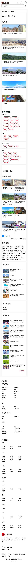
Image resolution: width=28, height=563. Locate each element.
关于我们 (10, 554)
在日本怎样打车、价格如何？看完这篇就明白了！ (17, 280)
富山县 (3, 248)
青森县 (11, 255)
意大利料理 (15, 117)
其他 (12, 120)
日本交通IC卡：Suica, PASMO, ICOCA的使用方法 (17, 285)
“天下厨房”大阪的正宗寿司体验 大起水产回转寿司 (17, 295)
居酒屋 (17, 126)
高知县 (12, 254)
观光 (3, 150)
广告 (9, 556)
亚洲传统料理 (6, 117)
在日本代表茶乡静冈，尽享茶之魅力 (17, 346)
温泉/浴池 (6, 159)
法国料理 (6, 123)
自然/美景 (6, 162)
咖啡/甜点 (6, 120)
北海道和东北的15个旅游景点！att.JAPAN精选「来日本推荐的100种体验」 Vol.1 (13, 62)
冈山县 (7, 246)
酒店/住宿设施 (5, 143)
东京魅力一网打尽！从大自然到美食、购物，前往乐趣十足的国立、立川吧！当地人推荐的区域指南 (17, 331)
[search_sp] (25, 6)
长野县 (7, 250)
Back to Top (14, 561)
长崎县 (11, 252)
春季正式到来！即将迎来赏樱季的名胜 (11, 75)
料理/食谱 (6, 139)
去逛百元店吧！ (13, 290)
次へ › (7, 236)
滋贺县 (15, 257)
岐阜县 (11, 248)
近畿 (3, 512)
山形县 (19, 254)
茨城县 (20, 259)
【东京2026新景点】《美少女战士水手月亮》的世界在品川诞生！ (17, 321)
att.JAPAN (4, 11)
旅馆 (16, 146)
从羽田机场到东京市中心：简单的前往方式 (17, 270)
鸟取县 (19, 246)
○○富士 (12, 275)
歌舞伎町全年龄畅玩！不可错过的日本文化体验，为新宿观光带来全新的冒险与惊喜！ (17, 336)
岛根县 (11, 246)
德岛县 (24, 252)
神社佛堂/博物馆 (14, 159)
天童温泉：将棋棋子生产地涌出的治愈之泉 (12, 33)
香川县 (8, 254)
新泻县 (19, 248)
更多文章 (22, 370)
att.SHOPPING (5, 549)
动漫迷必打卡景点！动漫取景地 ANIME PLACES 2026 (17, 351)
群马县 (16, 259)
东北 (9, 11)
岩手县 (23, 254)
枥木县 (7, 259)
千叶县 (19, 257)
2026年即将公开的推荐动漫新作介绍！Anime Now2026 (17, 366)
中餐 (16, 123)
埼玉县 (22, 257)
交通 (13, 156)
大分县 (19, 250)
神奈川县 (12, 259)
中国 (3, 443)
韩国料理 (11, 129)
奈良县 (11, 257)
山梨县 (7, 248)
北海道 (20, 252)
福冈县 (7, 252)
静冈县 (11, 250)
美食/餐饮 (4, 114)
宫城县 (16, 254)
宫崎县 (22, 250)
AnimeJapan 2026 (14, 341)
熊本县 (3, 252)
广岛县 (15, 246)
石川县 (22, 248)
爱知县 (15, 248)
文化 (3, 133)
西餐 (5, 129)
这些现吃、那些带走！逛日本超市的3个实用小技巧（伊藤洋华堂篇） (17, 326)
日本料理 (6, 126)
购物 (15, 153)
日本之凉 (5, 103)
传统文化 (15, 136)
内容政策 (4, 556)
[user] (21, 2)
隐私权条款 (22, 554)
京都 (19, 255)
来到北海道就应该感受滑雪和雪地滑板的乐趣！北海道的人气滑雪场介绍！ (13, 48)
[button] (18, 3)
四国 (3, 485)
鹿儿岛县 (16, 252)
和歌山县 (4, 257)
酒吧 (17, 120)
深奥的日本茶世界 (14, 361)
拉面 (12, 123)
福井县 (3, 250)
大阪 (8, 257)
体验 (18, 156)
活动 (10, 153)
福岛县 (3, 255)
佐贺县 (15, 250)
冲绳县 (15, 255)
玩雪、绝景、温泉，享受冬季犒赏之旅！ (8, 230)
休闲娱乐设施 (6, 156)
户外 (5, 153)
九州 (3, 466)
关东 (3, 522)
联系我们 (16, 554)
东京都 (3, 259)
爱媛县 (4, 254)
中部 (3, 452)
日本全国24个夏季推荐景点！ (9, 89)
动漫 (5, 136)
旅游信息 (4, 554)
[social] (2, 547)
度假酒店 (11, 146)
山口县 (3, 246)
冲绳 (3, 504)
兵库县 (21, 255)
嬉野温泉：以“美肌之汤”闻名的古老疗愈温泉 (17, 356)
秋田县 (7, 255)
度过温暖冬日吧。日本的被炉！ (20, 230)
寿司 (12, 126)
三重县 (22, 246)
